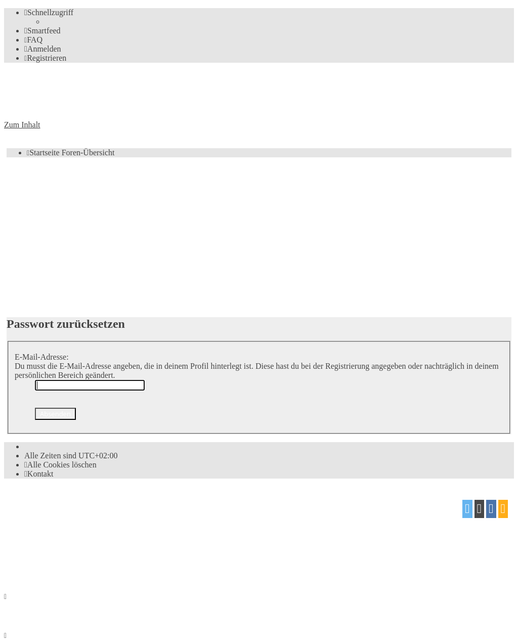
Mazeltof (88, 544)
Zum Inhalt (22, 124)
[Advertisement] (259, 236)
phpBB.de (121, 525)
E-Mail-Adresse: (42, 357)
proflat (39, 544)
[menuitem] (42, 30)
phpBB (61, 505)
